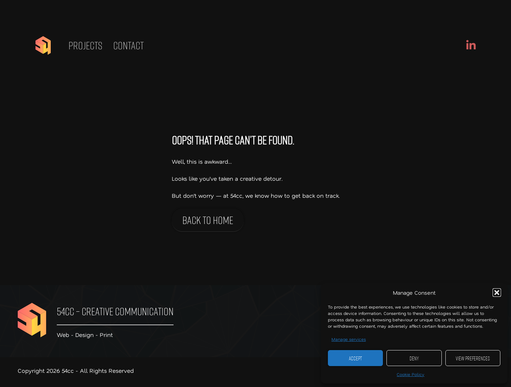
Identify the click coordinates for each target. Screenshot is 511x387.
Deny (414, 358)
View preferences (473, 358)
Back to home (207, 220)
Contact (128, 45)
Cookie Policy (410, 374)
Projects (85, 45)
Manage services (348, 339)
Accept (355, 358)
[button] (496, 292)
